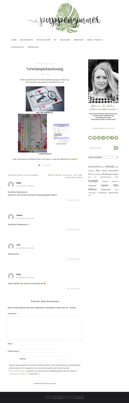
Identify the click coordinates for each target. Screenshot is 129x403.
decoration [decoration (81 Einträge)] (113, 170)
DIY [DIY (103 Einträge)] (90, 174)
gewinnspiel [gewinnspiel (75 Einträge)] (113, 174)
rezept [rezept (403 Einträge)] (93, 181)
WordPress (79, 398)
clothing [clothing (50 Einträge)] (104, 171)
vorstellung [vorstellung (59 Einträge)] (102, 193)
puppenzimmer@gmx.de (19, 374)
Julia (18, 245)
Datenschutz (17, 47)
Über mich (79, 40)
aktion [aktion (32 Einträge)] (103, 167)
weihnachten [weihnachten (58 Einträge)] (113, 193)
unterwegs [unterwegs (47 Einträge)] (92, 193)
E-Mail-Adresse (13, 352)
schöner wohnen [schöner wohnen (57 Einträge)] (110, 181)
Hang (18, 274)
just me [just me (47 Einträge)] (92, 177)
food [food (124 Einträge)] (104, 174)
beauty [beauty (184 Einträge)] (110, 166)
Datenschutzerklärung (18, 371)
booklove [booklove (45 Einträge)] (91, 171)
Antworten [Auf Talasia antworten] (75, 229)
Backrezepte (26, 40)
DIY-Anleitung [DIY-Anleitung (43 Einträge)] (97, 174)
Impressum (33, 47)
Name (10, 344)
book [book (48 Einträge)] (116, 167)
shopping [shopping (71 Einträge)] (92, 185)
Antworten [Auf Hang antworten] (75, 288)
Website (23, 359)
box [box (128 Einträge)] (98, 170)
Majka (18, 183)
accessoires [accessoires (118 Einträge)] (94, 166)
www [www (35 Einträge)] (89, 195)
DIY (54, 40)
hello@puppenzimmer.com (103, 128)
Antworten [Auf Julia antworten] (75, 259)
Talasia (19, 215)
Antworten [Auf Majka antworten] (75, 200)
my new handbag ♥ (23, 175)
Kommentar (13, 313)
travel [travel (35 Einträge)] (116, 189)
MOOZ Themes (58, 398)
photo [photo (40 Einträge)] (117, 177)
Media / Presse (95, 40)
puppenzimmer (49, 64)
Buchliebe (65, 40)
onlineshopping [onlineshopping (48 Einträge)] (105, 177)
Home (14, 40)
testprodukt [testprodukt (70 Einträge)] (106, 189)
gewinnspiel (45, 74)
